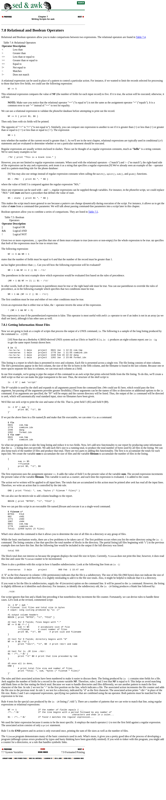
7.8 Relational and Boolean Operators (32, 30)
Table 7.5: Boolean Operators (14, 222)
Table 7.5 (93, 214)
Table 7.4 (141, 37)
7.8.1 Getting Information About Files (25, 330)
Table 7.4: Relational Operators (19, 42)
